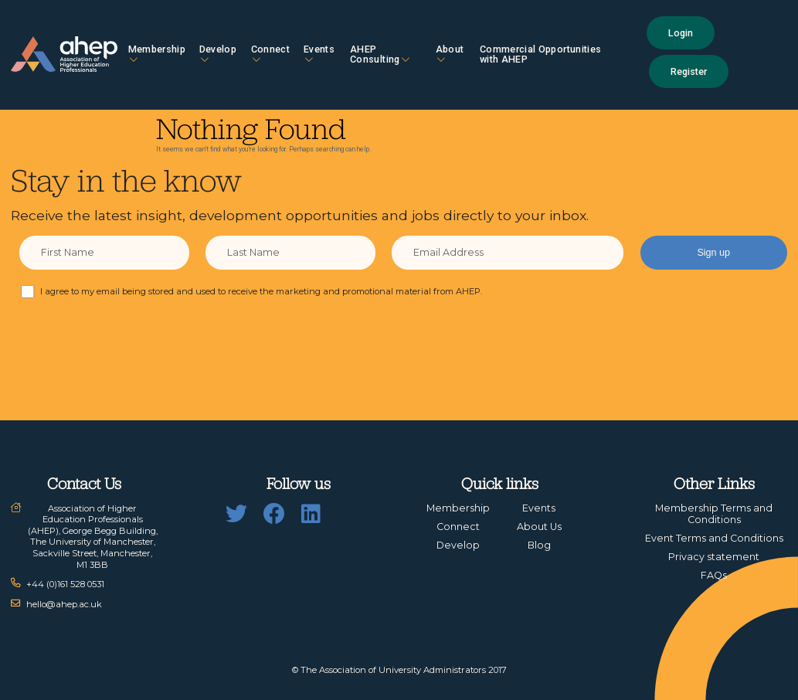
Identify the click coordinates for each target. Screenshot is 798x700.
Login (680, 33)
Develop (217, 53)
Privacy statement (713, 556)
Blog (539, 545)
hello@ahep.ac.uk (64, 604)
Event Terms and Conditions (714, 538)
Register (689, 71)
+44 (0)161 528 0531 (65, 584)
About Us (539, 526)
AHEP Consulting (379, 54)
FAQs (714, 575)
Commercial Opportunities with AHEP (540, 54)
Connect (270, 53)
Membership (157, 53)
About (450, 53)
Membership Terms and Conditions (714, 513)
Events (319, 53)
